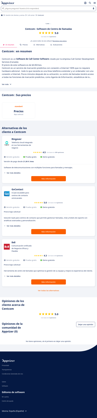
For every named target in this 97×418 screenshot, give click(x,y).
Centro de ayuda (7, 401)
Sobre (4, 382)
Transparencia (7, 370)
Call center (31, 15)
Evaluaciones (56, 45)
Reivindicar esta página (60, 41)
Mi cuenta (5, 397)
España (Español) (18, 411)
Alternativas (39, 45)
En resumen (8, 45)
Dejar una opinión (85, 324)
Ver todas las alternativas (48, 290)
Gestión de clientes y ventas (15, 15)
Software (5, 386)
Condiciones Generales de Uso (12, 374)
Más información (48, 178)
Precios (24, 45)
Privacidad (5, 365)
